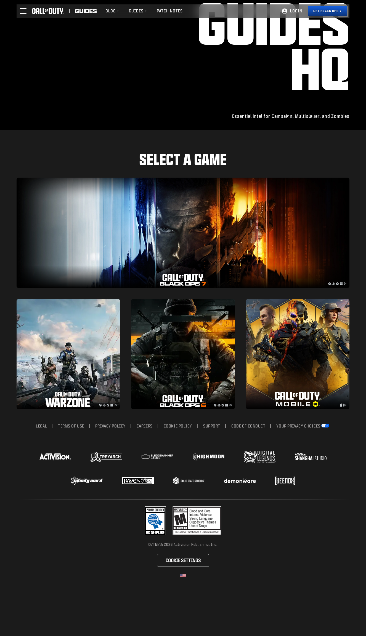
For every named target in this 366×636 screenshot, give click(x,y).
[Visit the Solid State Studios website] (189, 524)
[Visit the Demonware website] (240, 524)
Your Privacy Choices (298, 470)
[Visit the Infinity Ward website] (87, 524)
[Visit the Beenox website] (285, 524)
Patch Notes (170, 11)
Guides (138, 11)
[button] (23, 11)
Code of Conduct (248, 470)
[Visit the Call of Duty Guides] (86, 11)
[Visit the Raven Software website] (138, 524)
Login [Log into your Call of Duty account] (296, 11)
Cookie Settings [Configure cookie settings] (183, 604)
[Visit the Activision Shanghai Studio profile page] (311, 500)
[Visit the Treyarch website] (106, 501)
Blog (112, 11)
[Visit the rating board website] (197, 564)
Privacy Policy (110, 470)
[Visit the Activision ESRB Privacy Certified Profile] (155, 564)
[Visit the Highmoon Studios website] (208, 501)
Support (211, 470)
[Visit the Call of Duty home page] (48, 11)
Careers (145, 470)
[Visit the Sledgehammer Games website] (157, 500)
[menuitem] (112, 11)
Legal (41, 470)
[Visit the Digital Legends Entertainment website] (259, 501)
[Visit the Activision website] (55, 500)
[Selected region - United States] (183, 619)
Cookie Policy (178, 470)
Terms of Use (71, 470)
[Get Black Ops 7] (327, 11)
